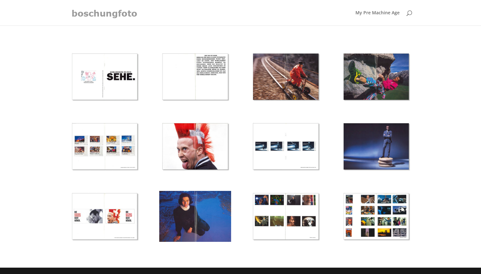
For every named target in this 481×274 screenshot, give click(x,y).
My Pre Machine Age (377, 13)
